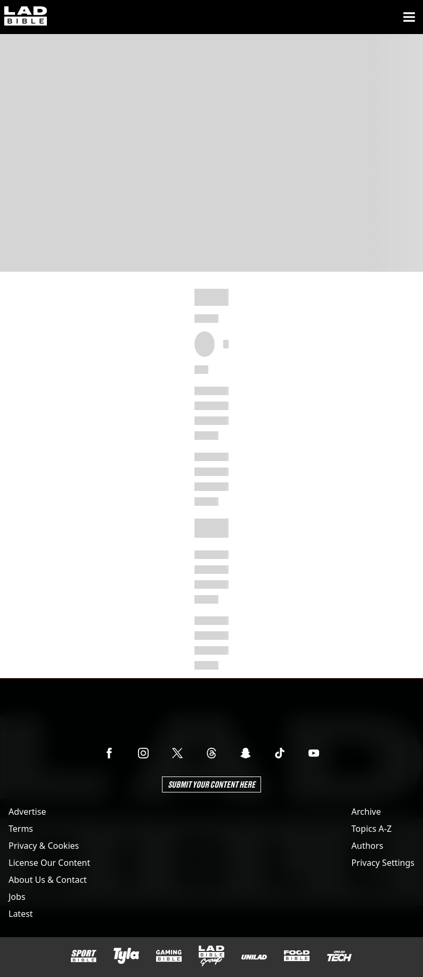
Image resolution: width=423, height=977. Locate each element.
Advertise (27, 811)
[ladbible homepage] (25, 17)
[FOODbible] (297, 956)
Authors (368, 845)
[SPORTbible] (83, 956)
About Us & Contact (48, 880)
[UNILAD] (254, 957)
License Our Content (49, 863)
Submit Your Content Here (211, 784)
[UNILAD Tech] (339, 956)
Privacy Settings (383, 863)
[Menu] (409, 17)
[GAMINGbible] (169, 956)
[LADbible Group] (211, 956)
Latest (21, 914)
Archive (366, 811)
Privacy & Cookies (44, 845)
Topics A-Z (372, 828)
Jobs (17, 897)
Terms (21, 828)
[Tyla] (126, 956)
